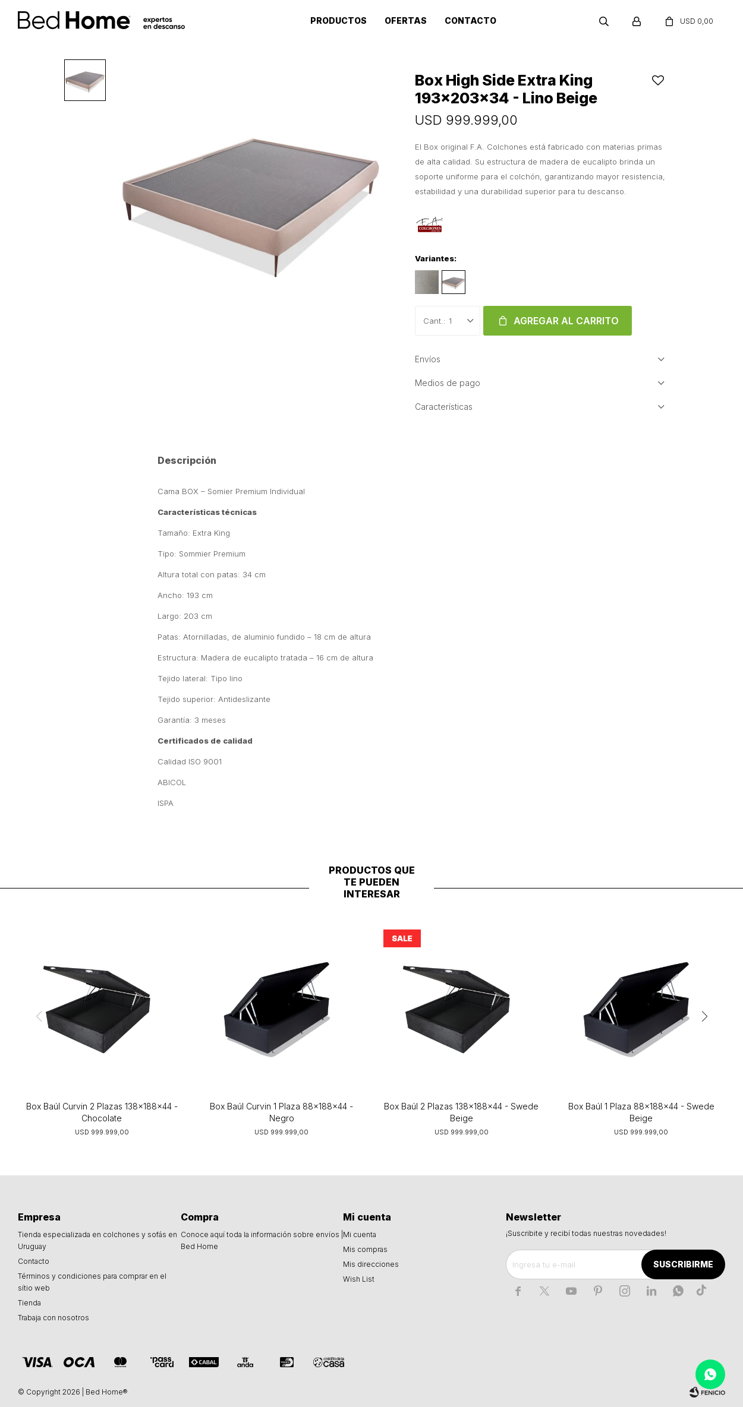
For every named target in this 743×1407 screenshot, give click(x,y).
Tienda (29, 1302)
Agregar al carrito (566, 321)
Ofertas (406, 20)
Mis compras (365, 1249)
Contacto (470, 20)
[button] (704, 1016)
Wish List (358, 1279)
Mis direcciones (371, 1264)
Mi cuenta (359, 1234)
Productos (338, 20)
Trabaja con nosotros (53, 1317)
